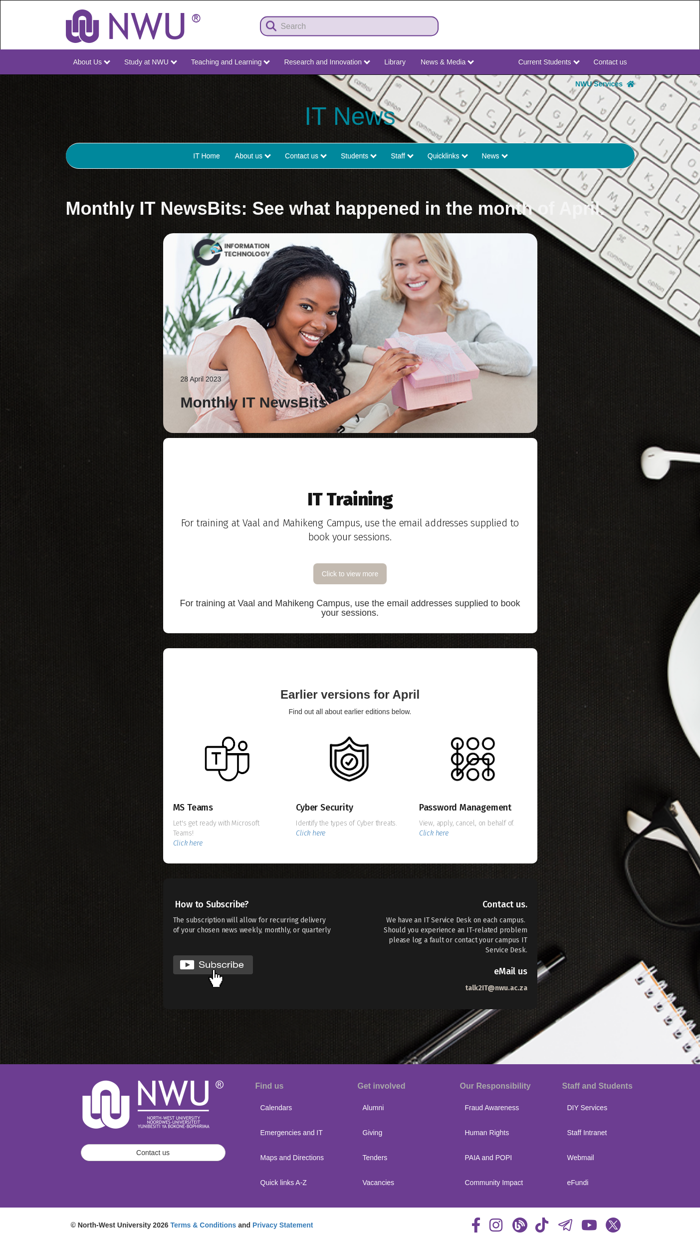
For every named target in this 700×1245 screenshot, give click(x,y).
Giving (373, 1133)
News (495, 156)
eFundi (578, 1183)
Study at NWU (150, 62)
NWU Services (604, 84)
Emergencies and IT (291, 1133)
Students (359, 156)
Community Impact (494, 1183)
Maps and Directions (292, 1158)
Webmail (580, 1158)
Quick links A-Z (283, 1183)
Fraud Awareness (492, 1108)
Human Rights (487, 1133)
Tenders (375, 1158)
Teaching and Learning (230, 62)
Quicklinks (448, 156)
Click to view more (350, 574)
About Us (91, 62)
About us (253, 156)
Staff (402, 156)
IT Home (206, 156)
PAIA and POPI (488, 1158)
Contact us (610, 62)
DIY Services (587, 1108)
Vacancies (379, 1183)
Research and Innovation (327, 62)
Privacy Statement (282, 1225)
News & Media (447, 62)
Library (395, 62)
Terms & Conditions (203, 1225)
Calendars (276, 1108)
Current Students (549, 62)
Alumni (373, 1108)
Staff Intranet (587, 1133)
